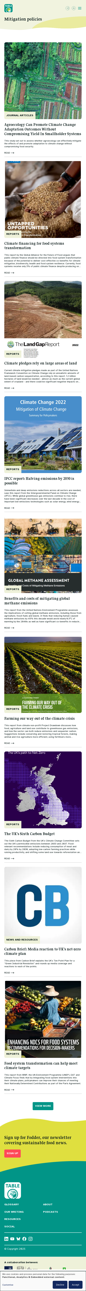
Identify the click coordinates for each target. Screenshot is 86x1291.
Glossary (11, 1204)
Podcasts (50, 1212)
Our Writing (14, 1212)
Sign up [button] (12, 1153)
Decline (60, 1284)
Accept (75, 1284)
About (48, 1204)
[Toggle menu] (80, 8)
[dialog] (43, 1281)
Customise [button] (7, 1284)
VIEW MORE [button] (43, 1106)
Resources (12, 1219)
